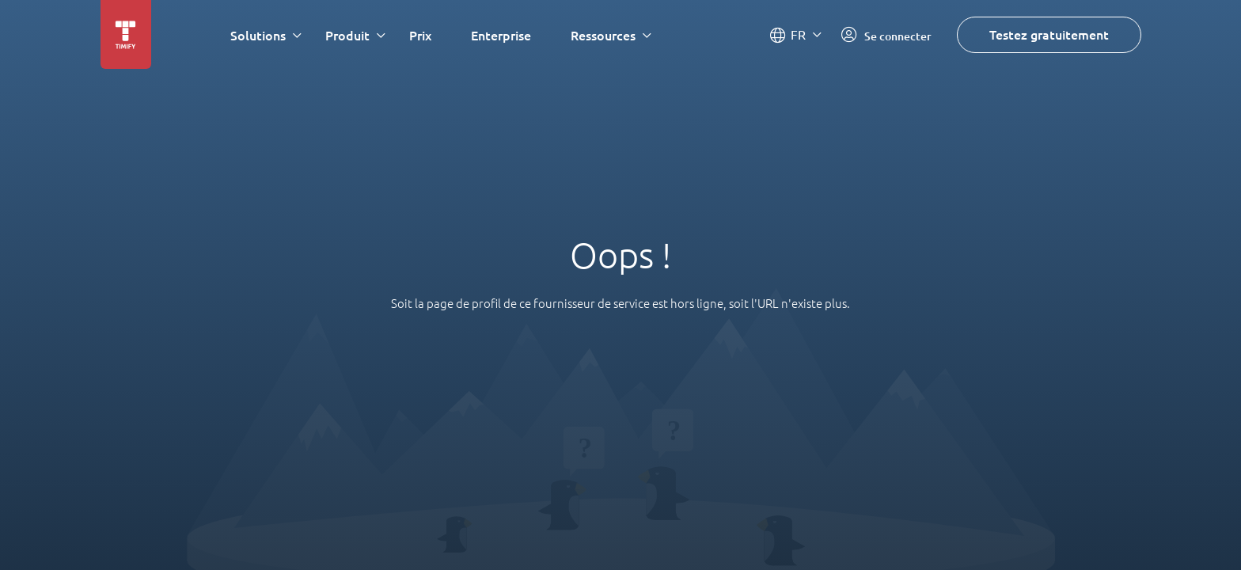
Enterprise (501, 35)
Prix (420, 35)
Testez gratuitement (1049, 34)
